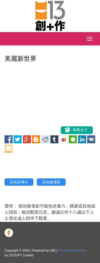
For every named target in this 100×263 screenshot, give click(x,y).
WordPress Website (72, 250)
